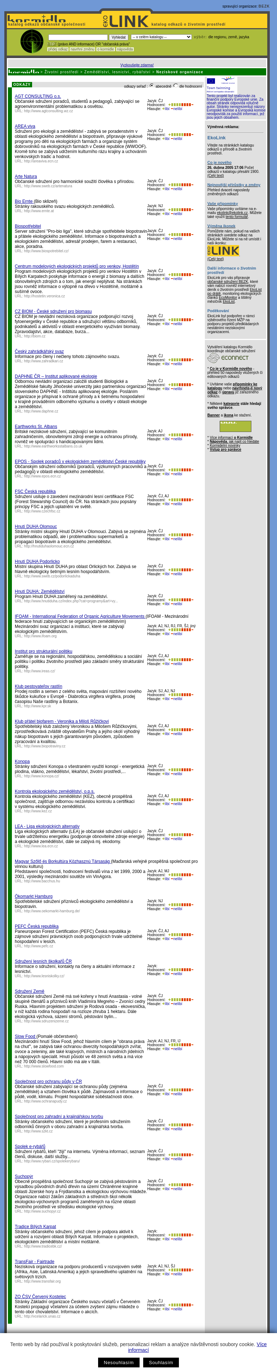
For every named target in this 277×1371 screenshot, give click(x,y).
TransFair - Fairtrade (34, 1261)
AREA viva (25, 126)
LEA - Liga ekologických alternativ (47, 826)
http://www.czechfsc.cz (42, 511)
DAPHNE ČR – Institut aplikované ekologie (56, 376)
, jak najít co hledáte (234, 442)
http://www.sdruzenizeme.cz (46, 1021)
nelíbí (176, 109)
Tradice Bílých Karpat (35, 1226)
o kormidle (105, 49)
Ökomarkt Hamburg (34, 896)
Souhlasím (161, 1362)
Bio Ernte (24, 201)
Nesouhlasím (119, 1362)
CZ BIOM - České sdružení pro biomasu (53, 311)
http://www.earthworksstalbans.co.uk (53, 446)
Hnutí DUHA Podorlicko (37, 561)
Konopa (22, 761)
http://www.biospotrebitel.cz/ (46, 251)
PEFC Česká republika (36, 926)
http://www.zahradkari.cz (43, 361)
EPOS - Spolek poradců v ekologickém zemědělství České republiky (80, 461)
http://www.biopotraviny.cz (45, 746)
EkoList (229, 302)
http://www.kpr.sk (37, 706)
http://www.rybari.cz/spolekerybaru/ (52, 1161)
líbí (166, 109)
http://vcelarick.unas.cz (42, 1316)
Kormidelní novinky (225, 445)
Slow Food (25, 1036)
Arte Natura (26, 176)
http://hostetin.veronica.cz (44, 296)
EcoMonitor (228, 298)
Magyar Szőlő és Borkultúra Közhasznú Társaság (63, 861)
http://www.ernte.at (39, 211)
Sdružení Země (29, 991)
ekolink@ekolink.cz (232, 213)
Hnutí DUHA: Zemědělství (40, 591)
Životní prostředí (61, 72)
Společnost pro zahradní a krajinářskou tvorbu (59, 1116)
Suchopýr (24, 1176)
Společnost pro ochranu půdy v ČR (48, 1081)
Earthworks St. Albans (36, 426)
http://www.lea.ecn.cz (41, 846)
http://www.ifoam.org (40, 636)
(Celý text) (215, 176)
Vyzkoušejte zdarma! (137, 65)
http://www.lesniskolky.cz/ (44, 976)
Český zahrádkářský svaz (39, 351)
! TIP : (52, 44)
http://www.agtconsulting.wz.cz (48, 111)
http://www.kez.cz (38, 811)
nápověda (125, 49)
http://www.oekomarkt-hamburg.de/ (52, 911)
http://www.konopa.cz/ (41, 776)
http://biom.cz (34, 336)
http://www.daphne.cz (41, 411)
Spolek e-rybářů (30, 1146)
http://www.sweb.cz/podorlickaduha (52, 576)
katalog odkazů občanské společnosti (46, 24)
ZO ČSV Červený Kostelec (40, 1296)
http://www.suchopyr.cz (42, 1211)
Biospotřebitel (28, 226)
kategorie (231, 404)
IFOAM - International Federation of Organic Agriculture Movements (80, 616)
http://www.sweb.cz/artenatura (48, 186)
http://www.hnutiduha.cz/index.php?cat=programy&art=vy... (71, 601)
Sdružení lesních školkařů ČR (43, 961)
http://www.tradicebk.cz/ (43, 1246)
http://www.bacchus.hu (42, 881)
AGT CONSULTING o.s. (38, 96)
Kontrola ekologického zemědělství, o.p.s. (54, 791)
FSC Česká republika (35, 491)
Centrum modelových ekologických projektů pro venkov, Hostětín (77, 266)
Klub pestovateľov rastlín (38, 686)
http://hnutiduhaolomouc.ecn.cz (49, 546)
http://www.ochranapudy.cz (45, 1101)
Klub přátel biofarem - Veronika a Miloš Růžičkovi (62, 721)
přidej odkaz (58, 49)
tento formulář (237, 217)
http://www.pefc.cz (38, 946)
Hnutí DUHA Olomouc (36, 526)
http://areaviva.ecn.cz (41, 161)
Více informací (231, 438)
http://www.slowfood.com (44, 1066)
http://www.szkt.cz (38, 1131)
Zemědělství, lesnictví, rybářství (117, 72)
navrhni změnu (82, 49)
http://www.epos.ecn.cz (42, 476)
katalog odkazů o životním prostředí (189, 24)
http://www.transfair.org (42, 1281)
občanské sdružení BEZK (227, 282)
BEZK (264, 6)
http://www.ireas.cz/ (39, 671)
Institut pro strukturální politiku (43, 651)
